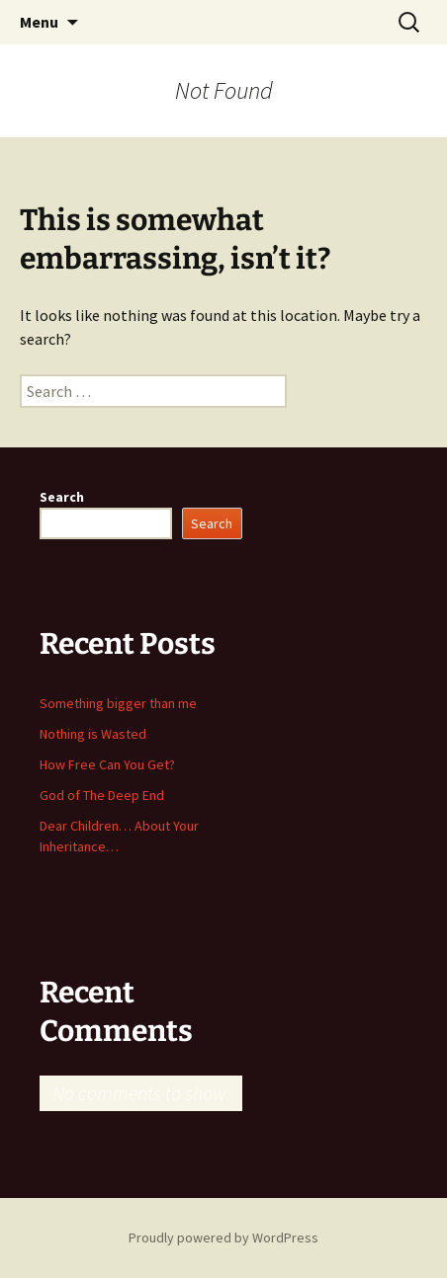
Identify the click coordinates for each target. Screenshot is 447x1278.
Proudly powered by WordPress (223, 1237)
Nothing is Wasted (93, 734)
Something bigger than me (118, 703)
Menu (39, 22)
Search (62, 497)
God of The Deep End (102, 795)
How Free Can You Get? (107, 764)
